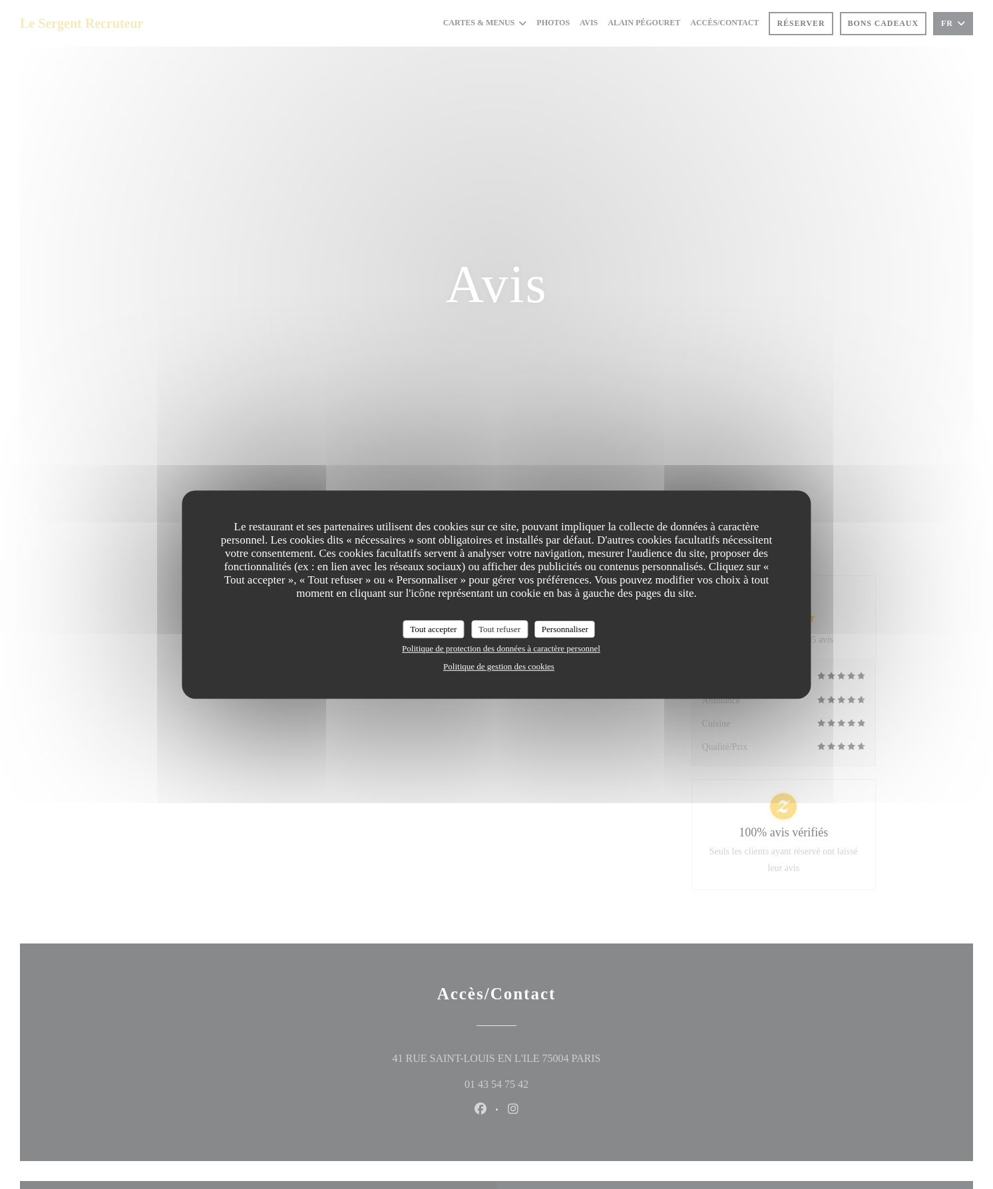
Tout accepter (433, 629)
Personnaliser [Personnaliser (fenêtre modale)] (565, 629)
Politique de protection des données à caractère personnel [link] (501, 648)
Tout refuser (499, 629)
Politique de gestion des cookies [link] (498, 666)
